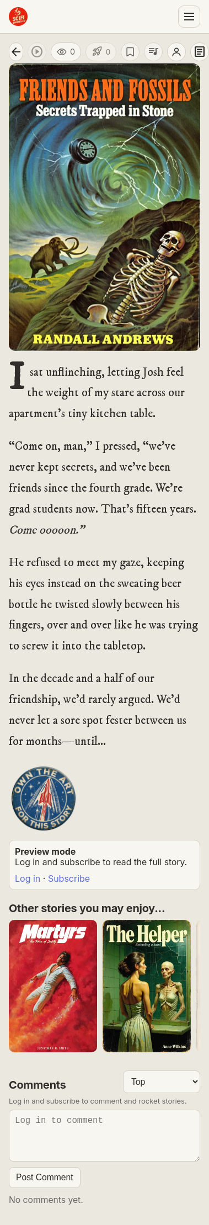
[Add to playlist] (153, 51)
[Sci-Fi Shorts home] (18, 16)
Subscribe (69, 878)
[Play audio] (37, 51)
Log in (27, 878)
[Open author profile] (176, 51)
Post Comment (44, 1186)
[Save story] (130, 51)
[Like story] (100, 51)
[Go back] (16, 51)
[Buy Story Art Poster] (43, 798)
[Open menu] (189, 17)
